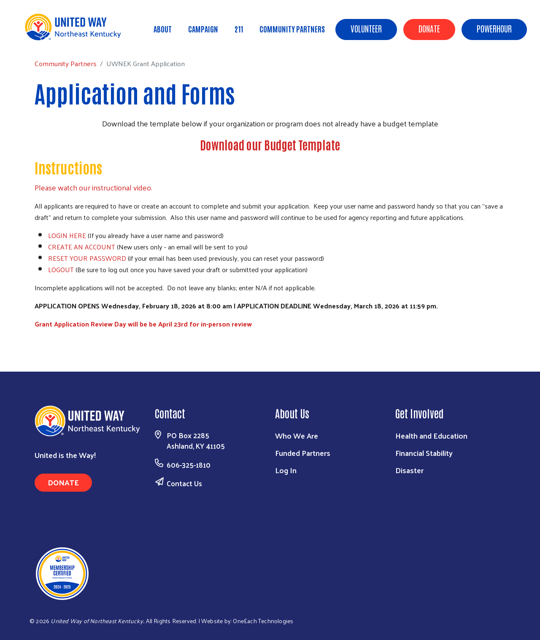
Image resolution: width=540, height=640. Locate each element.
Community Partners (292, 29)
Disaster (409, 470)
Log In (286, 470)
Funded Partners (302, 452)
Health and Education (431, 435)
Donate (429, 28)
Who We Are (296, 435)
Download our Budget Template (270, 144)
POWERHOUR (494, 28)
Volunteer (366, 28)
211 (239, 29)
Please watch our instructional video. (93, 187)
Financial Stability (424, 452)
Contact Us (184, 483)
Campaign (203, 29)
